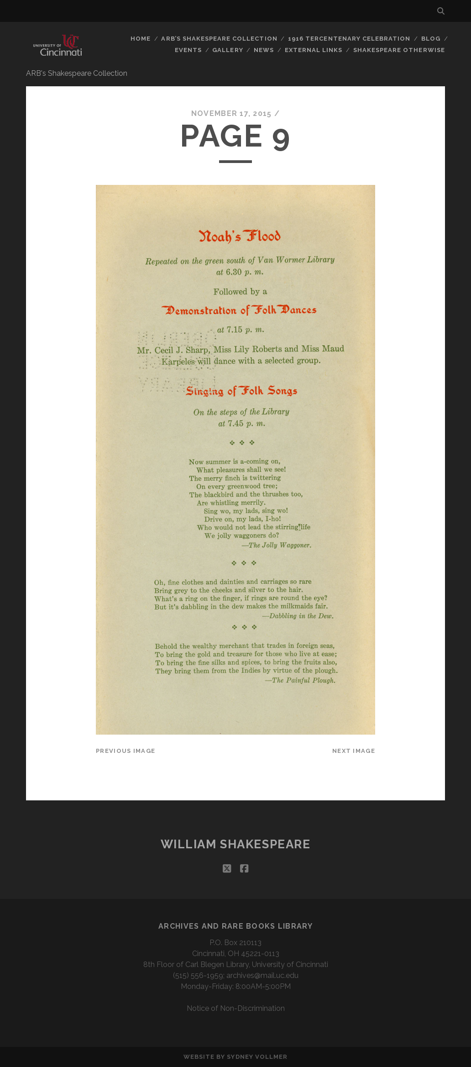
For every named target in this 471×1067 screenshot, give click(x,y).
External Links (314, 50)
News (264, 50)
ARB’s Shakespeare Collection (219, 38)
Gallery (227, 50)
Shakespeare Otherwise (399, 50)
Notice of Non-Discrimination (236, 1008)
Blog (430, 38)
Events (188, 50)
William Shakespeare (236, 844)
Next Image (353, 750)
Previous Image (125, 750)
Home (141, 38)
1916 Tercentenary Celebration (349, 38)
